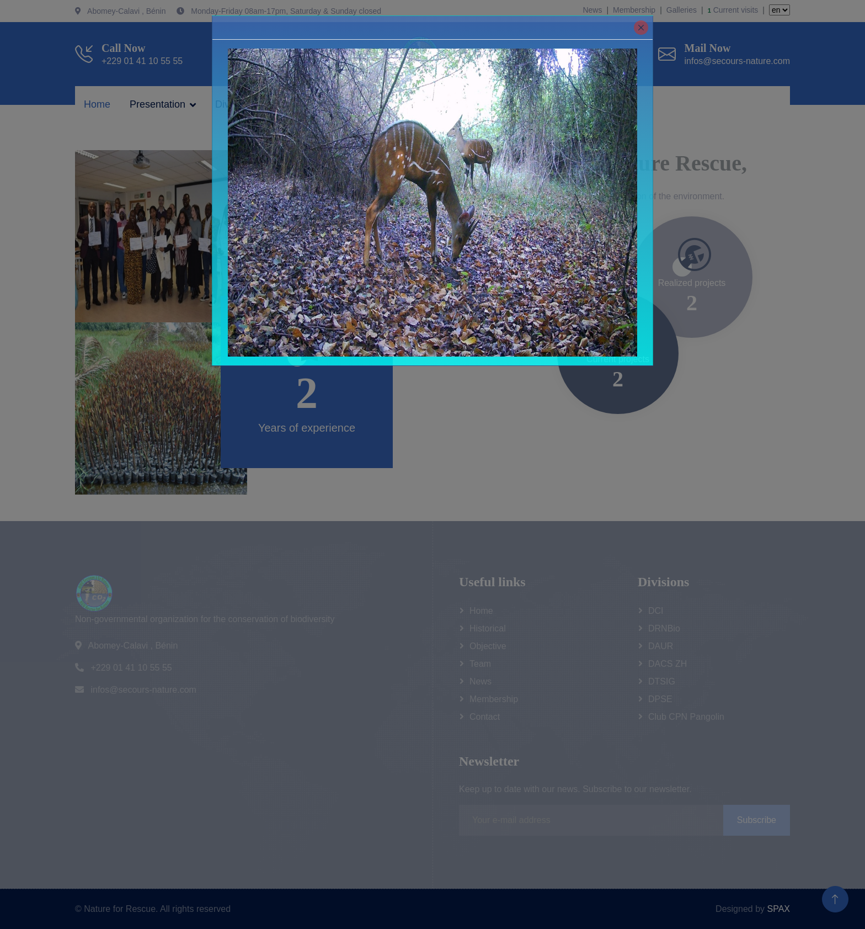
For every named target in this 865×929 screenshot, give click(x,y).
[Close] (641, 27)
